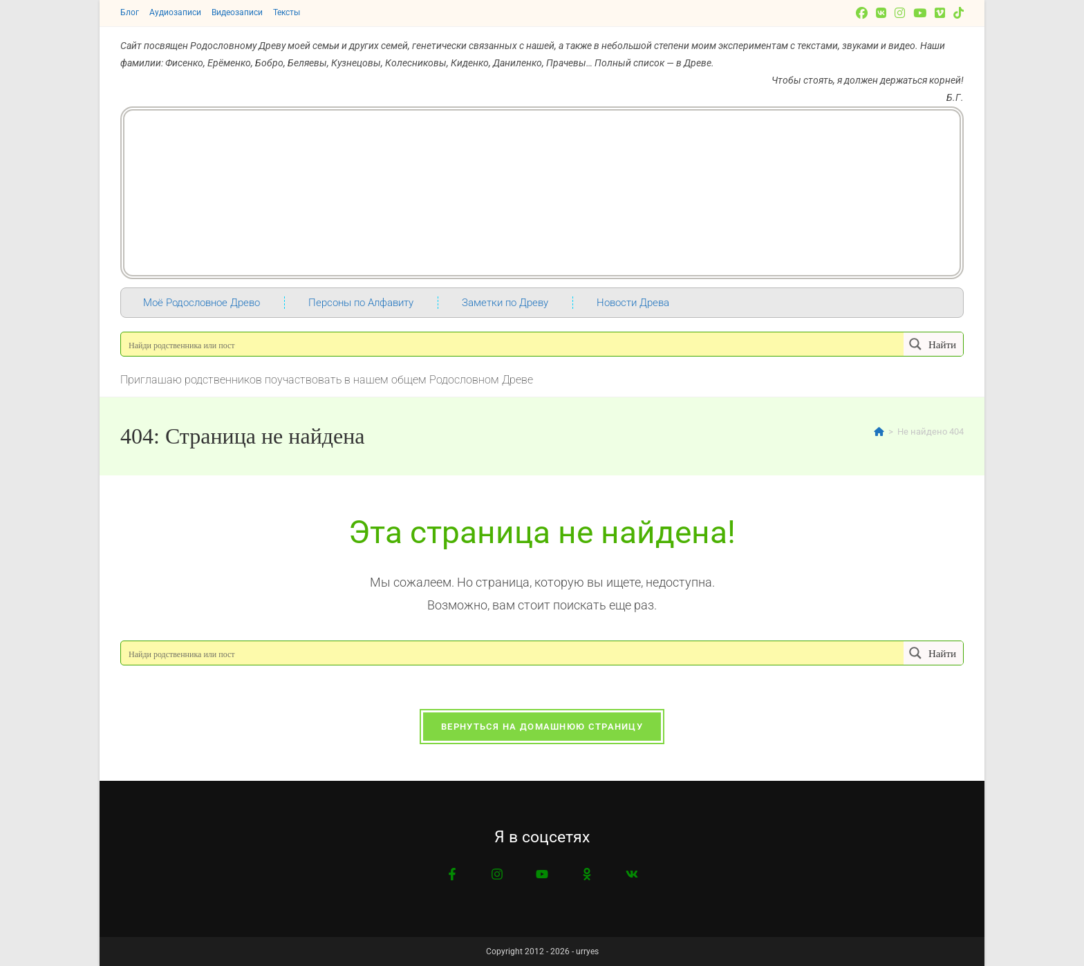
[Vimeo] (940, 13)
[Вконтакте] (881, 13)
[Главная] (879, 431)
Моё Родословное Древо (201, 302)
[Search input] (513, 344)
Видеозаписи (237, 12)
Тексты (286, 12)
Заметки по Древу (505, 302)
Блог (129, 12)
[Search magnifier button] (933, 344)
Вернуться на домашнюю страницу (542, 726)
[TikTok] (956, 13)
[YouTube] (920, 13)
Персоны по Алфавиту (360, 302)
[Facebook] (862, 13)
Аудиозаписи (175, 12)
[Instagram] (899, 13)
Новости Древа (633, 302)
